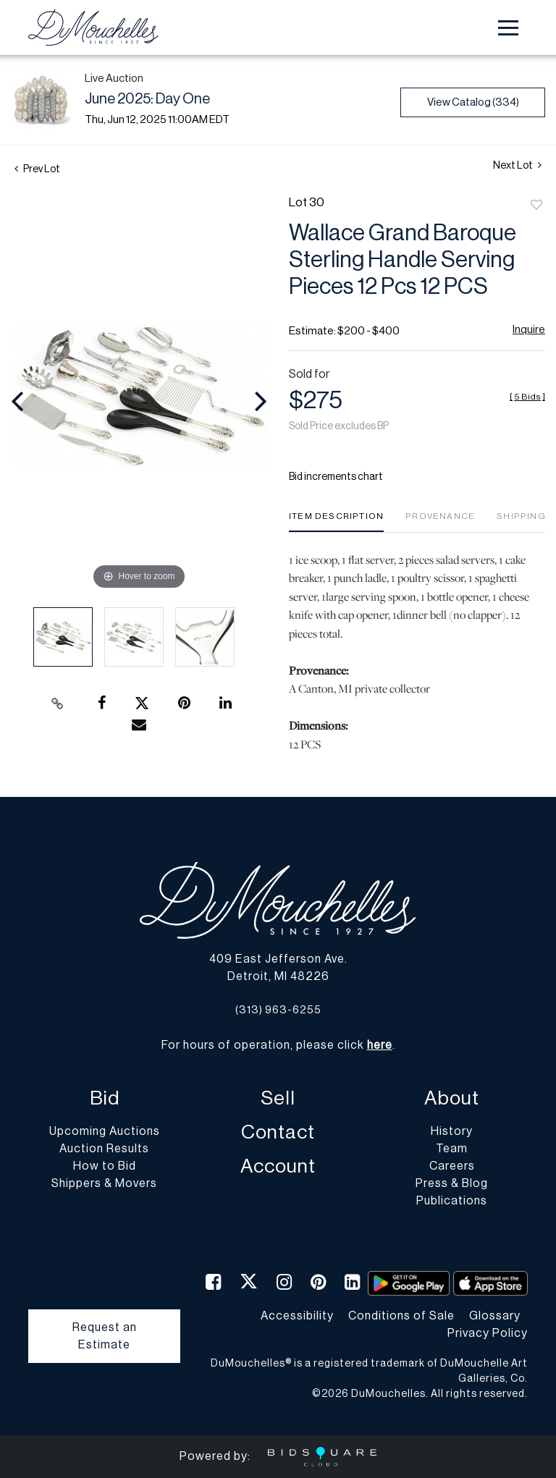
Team (452, 1148)
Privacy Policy (487, 1333)
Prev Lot (37, 169)
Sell (278, 1098)
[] (527, 396)
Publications (451, 1201)
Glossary (495, 1316)
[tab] (336, 521)
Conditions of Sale (401, 1316)
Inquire (529, 329)
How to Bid (104, 1166)
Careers (452, 1166)
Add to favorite (536, 205)
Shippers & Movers (104, 1183)
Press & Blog (452, 1183)
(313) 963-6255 (278, 1010)
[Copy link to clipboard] (58, 703)
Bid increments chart (336, 477)
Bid (104, 1098)
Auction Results (104, 1148)
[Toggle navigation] (508, 27)
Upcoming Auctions (104, 1131)
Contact (278, 1132)
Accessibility (297, 1316)
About (451, 1098)
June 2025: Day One (147, 99)
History (452, 1131)
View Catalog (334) (473, 102)
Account (278, 1166)
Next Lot (517, 165)
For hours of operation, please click (276, 1045)
